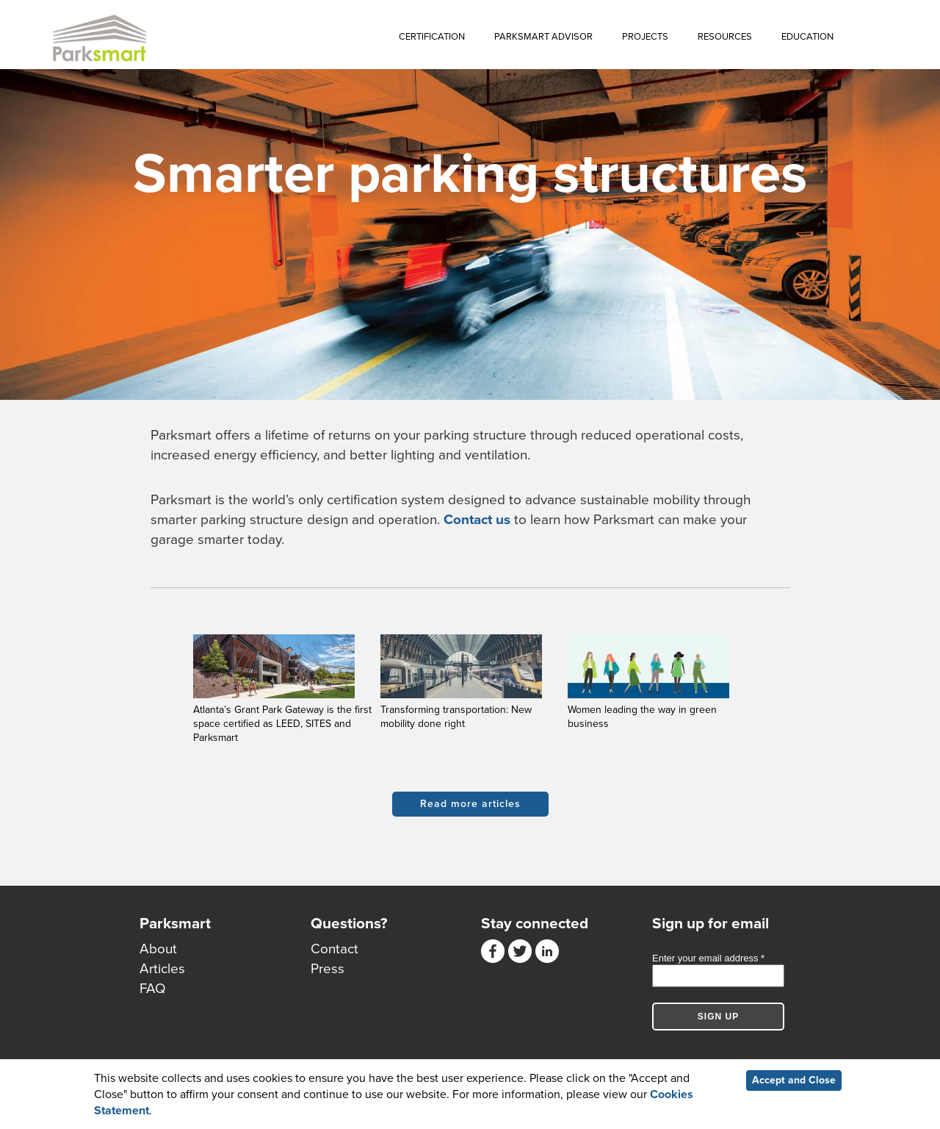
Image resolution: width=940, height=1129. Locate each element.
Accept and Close (794, 1080)
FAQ (153, 989)
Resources (725, 37)
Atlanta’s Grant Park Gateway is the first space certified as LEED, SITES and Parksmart (282, 723)
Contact (334, 949)
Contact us (477, 520)
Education (807, 37)
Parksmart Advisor (543, 37)
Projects (645, 37)
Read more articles (470, 804)
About (158, 949)
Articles (162, 969)
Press (327, 969)
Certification (432, 37)
